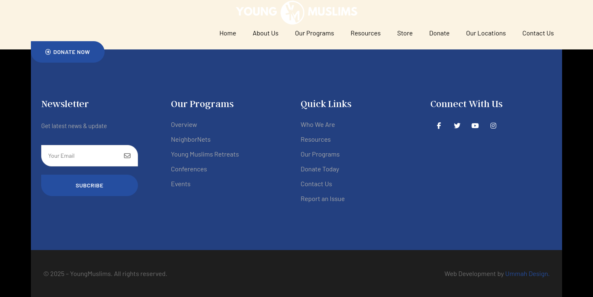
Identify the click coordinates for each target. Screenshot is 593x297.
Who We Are (318, 124)
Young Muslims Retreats (205, 154)
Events (181, 183)
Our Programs (314, 33)
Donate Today (320, 169)
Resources (365, 33)
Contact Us (538, 33)
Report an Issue (323, 198)
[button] (68, 52)
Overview (184, 124)
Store (405, 33)
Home (227, 33)
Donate (439, 33)
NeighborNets (191, 139)
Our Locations (486, 33)
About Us (266, 33)
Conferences (189, 169)
